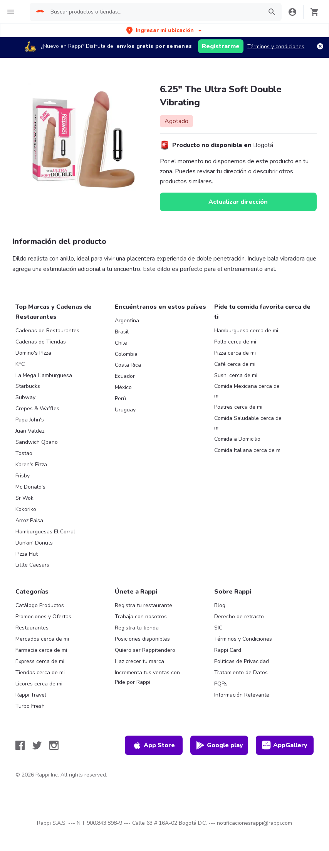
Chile (121, 343)
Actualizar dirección (238, 202)
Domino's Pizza (33, 353)
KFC (20, 364)
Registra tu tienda (137, 627)
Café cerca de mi (234, 364)
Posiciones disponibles (142, 639)
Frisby (22, 475)
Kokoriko (25, 509)
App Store (154, 745)
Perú (120, 398)
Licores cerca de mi (38, 683)
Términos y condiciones (275, 46)
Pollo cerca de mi (235, 341)
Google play (219, 745)
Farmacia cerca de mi (41, 650)
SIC (218, 627)
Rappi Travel (30, 695)
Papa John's (29, 419)
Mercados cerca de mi (42, 639)
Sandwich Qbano (36, 442)
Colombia (126, 354)
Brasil (122, 331)
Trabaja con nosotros (141, 616)
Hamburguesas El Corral (45, 531)
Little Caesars (32, 564)
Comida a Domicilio (237, 439)
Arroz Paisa (29, 520)
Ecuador (125, 376)
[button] (165, 30)
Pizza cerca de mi (235, 353)
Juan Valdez (29, 431)
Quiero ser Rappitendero (145, 650)
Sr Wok (24, 498)
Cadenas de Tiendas (40, 341)
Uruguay (125, 409)
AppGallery (284, 745)
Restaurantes (32, 627)
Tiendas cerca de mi (40, 672)
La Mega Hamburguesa (43, 375)
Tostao (23, 453)
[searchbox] (154, 12)
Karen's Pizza (31, 464)
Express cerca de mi (39, 661)
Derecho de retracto (239, 616)
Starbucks (27, 386)
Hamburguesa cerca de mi (246, 330)
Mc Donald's (30, 487)
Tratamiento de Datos (241, 672)
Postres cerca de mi (238, 407)
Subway (25, 397)
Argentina (127, 320)
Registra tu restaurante (143, 605)
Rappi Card (227, 650)
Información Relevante (241, 695)
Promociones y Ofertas (43, 616)
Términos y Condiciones (243, 639)
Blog (219, 605)
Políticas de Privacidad (241, 661)
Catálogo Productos (39, 605)
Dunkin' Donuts (34, 542)
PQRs (221, 683)
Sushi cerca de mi (235, 375)
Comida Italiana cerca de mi (248, 450)
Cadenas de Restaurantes (47, 330)
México (123, 387)
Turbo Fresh (30, 706)
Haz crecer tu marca (139, 661)
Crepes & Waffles (37, 408)
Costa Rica (128, 365)
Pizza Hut (26, 554)
